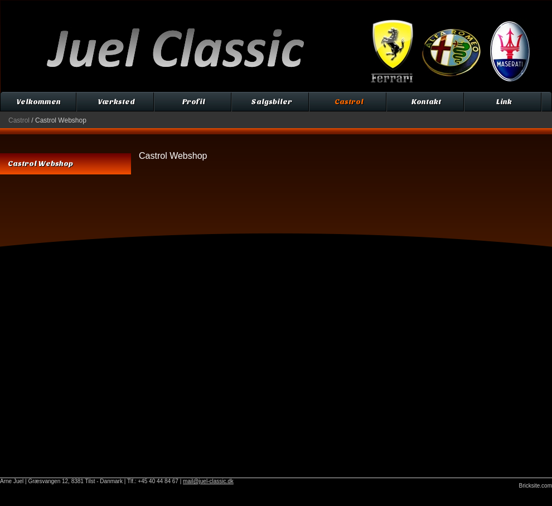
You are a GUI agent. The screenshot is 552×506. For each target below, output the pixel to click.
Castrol (19, 120)
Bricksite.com (535, 486)
